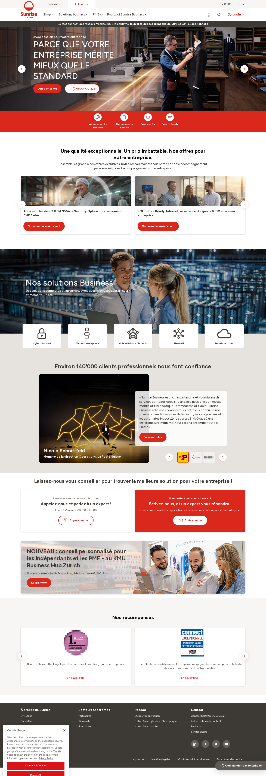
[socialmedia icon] (195, 744)
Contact (226, 3)
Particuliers (54, 4)
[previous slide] (22, 69)
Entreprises (81, 4)
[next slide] (244, 69)
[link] (169, 24)
